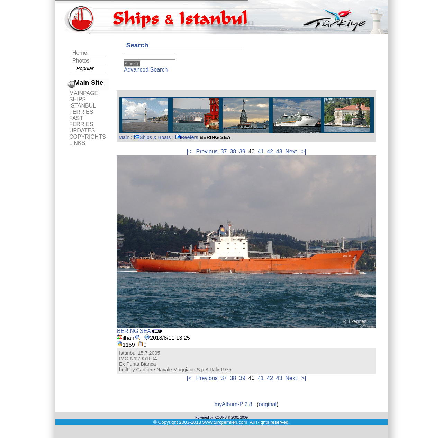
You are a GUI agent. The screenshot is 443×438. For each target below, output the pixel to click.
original (268, 404)
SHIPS (77, 99)
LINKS (77, 143)
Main (124, 137)
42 (270, 152)
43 (279, 152)
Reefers (186, 137)
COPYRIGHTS (87, 137)
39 (242, 152)
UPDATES (82, 130)
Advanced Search (146, 70)
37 (224, 152)
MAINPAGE (83, 93)
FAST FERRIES (81, 121)
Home (79, 53)
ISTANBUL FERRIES (82, 109)
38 (233, 152)
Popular (85, 68)
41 (260, 152)
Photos (81, 61)
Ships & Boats (152, 137)
